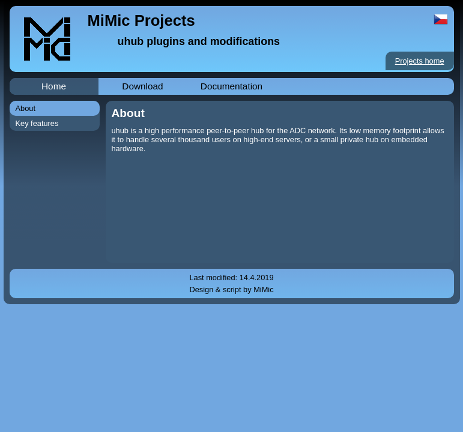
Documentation (231, 86)
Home (53, 86)
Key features (37, 123)
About (25, 108)
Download (142, 86)
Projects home (419, 60)
